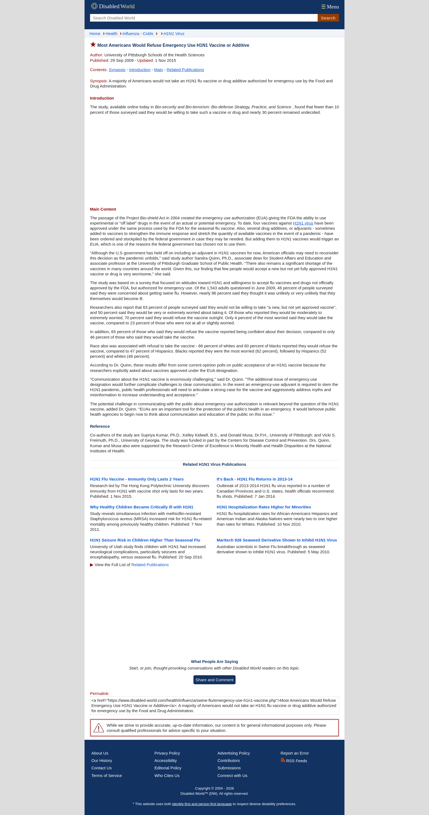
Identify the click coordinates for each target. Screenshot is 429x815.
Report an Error (295, 753)
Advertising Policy (234, 753)
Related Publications (185, 69)
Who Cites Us (167, 775)
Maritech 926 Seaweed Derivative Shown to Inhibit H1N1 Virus (277, 540)
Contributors (229, 760)
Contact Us (101, 767)
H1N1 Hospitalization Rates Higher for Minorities (264, 507)
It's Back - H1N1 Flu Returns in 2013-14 (254, 479)
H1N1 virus (303, 223)
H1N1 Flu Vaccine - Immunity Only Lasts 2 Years (137, 479)
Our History (101, 760)
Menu (329, 7)
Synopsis (117, 69)
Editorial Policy (168, 767)
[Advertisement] (214, 161)
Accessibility (166, 760)
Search (328, 18)
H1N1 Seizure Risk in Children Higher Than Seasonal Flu (145, 540)
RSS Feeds (294, 760)
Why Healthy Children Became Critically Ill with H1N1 (141, 507)
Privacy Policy (167, 753)
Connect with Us (232, 775)
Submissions (229, 767)
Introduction (139, 69)
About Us (99, 753)
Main (158, 69)
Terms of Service (106, 775)
